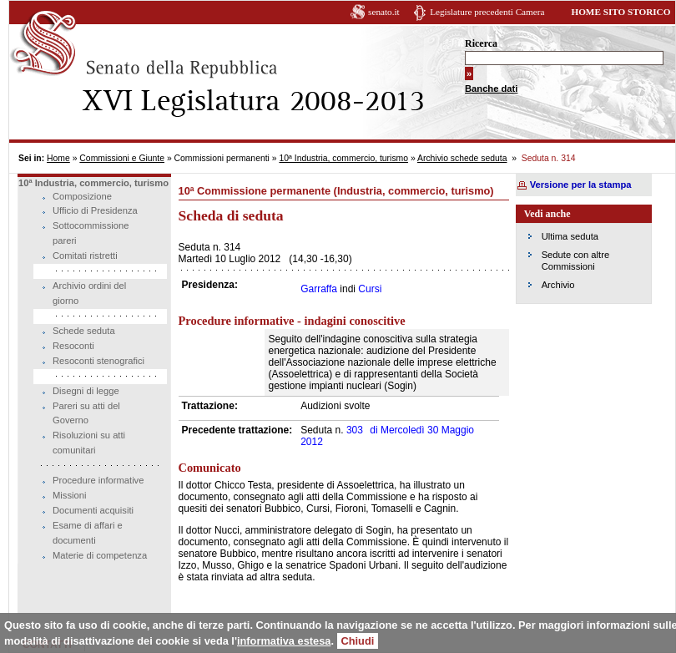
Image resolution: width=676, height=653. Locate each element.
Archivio (558, 285)
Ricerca (481, 43)
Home (58, 158)
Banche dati (491, 89)
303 (354, 430)
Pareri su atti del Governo (86, 413)
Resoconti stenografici (98, 361)
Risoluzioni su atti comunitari (89, 442)
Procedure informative (98, 480)
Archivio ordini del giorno (89, 293)
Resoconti (73, 346)
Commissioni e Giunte (121, 158)
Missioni (69, 495)
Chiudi (358, 641)
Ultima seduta (570, 236)
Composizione (82, 196)
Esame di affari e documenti (88, 532)
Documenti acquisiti (93, 510)
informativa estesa (283, 641)
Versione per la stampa (581, 185)
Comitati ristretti (85, 256)
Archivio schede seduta (462, 158)
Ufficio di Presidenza (95, 210)
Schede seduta (84, 331)
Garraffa (318, 289)
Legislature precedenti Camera (487, 12)
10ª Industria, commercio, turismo (343, 158)
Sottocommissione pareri (91, 233)
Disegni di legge (86, 391)
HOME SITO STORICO (620, 12)
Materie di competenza (100, 555)
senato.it (384, 12)
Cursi (369, 289)
